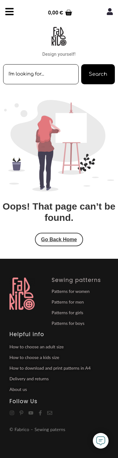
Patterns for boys (68, 323)
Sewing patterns (76, 280)
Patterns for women (71, 291)
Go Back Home (59, 239)
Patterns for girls (67, 312)
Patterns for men (68, 301)
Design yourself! (59, 54)
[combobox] (41, 74)
